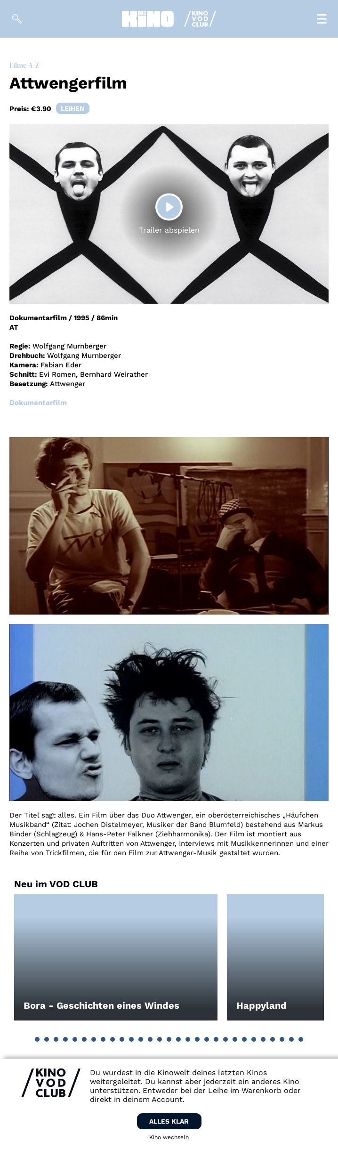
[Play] (169, 207)
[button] (37, 1039)
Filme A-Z (24, 65)
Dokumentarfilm (38, 402)
